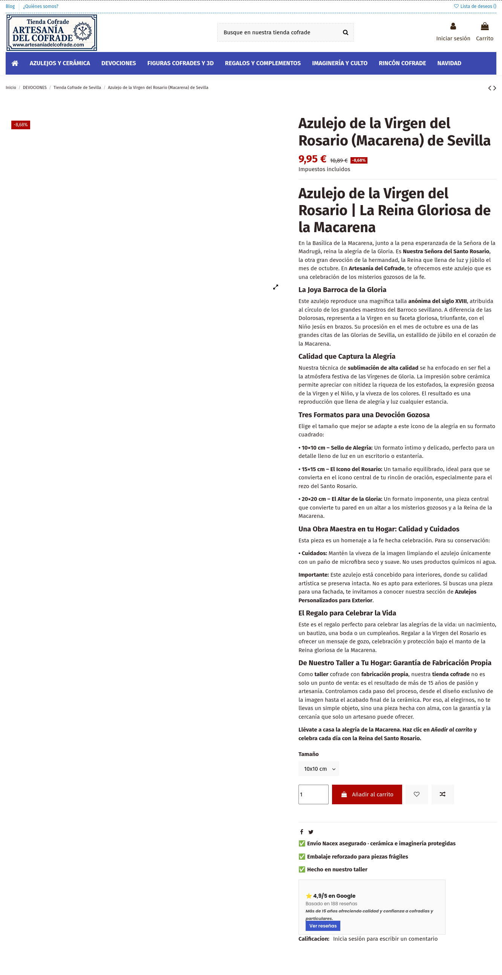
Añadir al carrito (366, 794)
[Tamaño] (318, 768)
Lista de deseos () (474, 6)
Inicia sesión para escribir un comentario (385, 938)
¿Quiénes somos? (40, 6)
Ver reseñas (323, 926)
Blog (11, 6)
